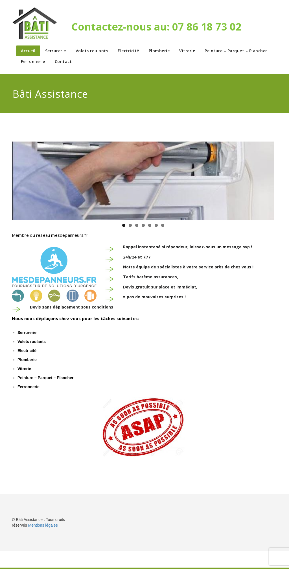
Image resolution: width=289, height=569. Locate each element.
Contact (63, 61)
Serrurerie (55, 50)
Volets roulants (92, 50)
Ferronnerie (33, 61)
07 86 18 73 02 (207, 27)
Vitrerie (187, 50)
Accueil (28, 50)
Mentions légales (43, 525)
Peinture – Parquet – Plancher (236, 50)
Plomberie (159, 50)
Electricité (128, 50)
